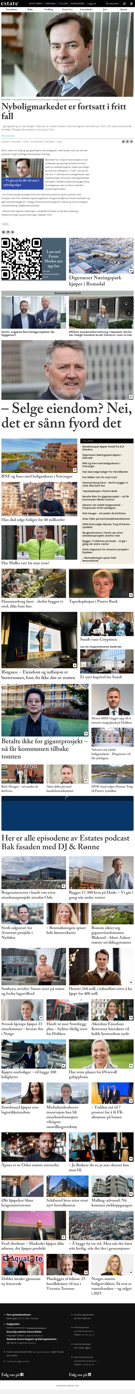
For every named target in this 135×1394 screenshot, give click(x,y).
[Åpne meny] (131, 3)
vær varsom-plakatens (42, 1356)
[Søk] (124, 3)
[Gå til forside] (9, 3)
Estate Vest (67, 10)
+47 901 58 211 (88, 1339)
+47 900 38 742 (88, 1369)
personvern (25, 1365)
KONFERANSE (77, 3)
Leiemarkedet (86, 10)
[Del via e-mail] (131, 146)
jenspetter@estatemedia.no (85, 1365)
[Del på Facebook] (123, 146)
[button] (128, 317)
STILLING (63, 3)
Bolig (30, 10)
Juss (105, 10)
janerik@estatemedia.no (83, 1335)
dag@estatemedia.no (34, 1340)
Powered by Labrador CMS (67, 1390)
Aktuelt (123, 10)
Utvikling (48, 10)
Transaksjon (11, 10)
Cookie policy (11, 1365)
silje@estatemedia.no (27, 1347)
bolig (5, 228)
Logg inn (91, 3)
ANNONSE (50, 3)
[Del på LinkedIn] (127, 146)
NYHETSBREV (35, 3)
